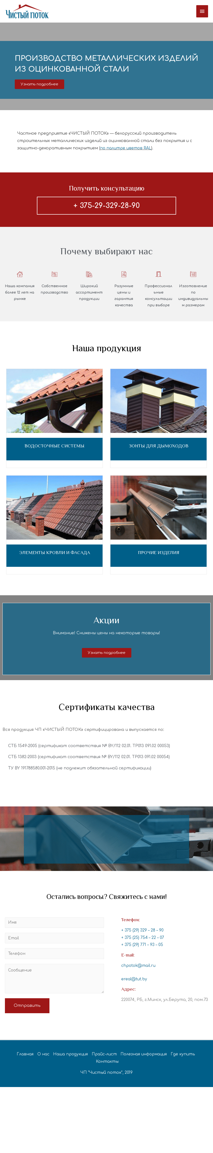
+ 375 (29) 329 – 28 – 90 (142, 932)
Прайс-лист (104, 1056)
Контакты (107, 1064)
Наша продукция (69, 1056)
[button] (39, 86)
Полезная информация (145, 1056)
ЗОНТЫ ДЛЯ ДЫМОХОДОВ (158, 447)
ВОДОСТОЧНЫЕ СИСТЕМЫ (54, 447)
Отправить (27, 1008)
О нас (41, 1056)
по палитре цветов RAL (126, 149)
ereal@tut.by (134, 981)
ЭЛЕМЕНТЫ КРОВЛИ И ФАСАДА (54, 554)
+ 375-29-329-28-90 (107, 207)
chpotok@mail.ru (139, 967)
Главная (22, 1056)
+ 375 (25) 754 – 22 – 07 (143, 939)
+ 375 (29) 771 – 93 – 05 (142, 946)
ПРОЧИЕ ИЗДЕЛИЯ (158, 554)
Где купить (185, 1056)
